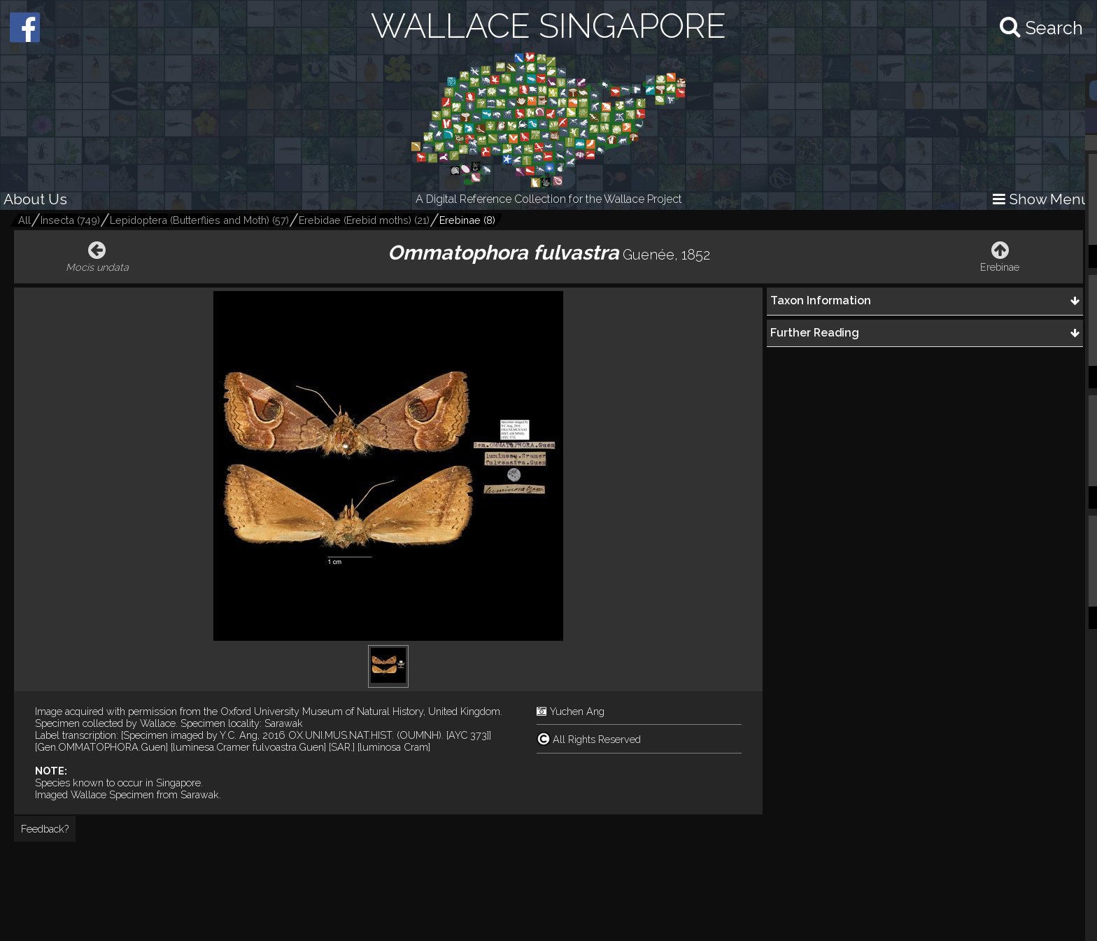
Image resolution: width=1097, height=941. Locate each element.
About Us (35, 199)
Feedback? (45, 829)
